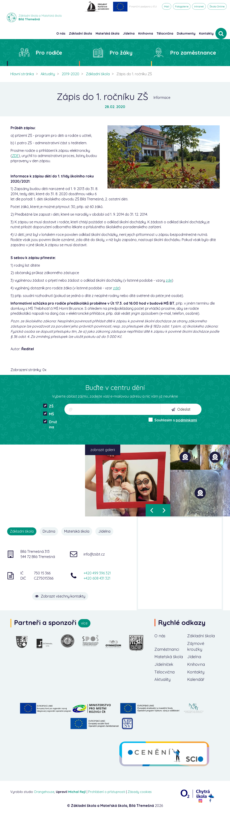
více (84, 623)
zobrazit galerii (102, 449)
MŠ (48, 414)
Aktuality (48, 74)
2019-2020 (70, 74)
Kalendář (195, 679)
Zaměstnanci (166, 649)
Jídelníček (163, 664)
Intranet (199, 6)
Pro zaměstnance (193, 52)
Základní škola (98, 74)
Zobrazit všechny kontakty (60, 596)
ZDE (15, 155)
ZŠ (48, 406)
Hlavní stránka (22, 74)
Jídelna (104, 531)
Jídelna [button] (129, 33)
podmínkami (186, 420)
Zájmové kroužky (195, 646)
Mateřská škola (76, 531)
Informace (161, 97)
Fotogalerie (181, 6)
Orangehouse (44, 792)
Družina (50, 424)
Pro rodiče (49, 52)
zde (169, 280)
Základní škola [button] (80, 33)
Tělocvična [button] (165, 33)
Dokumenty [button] (186, 33)
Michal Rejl (77, 792)
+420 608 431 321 (96, 578)
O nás (159, 635)
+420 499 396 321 (97, 573)
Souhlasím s (173, 420)
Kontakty (206, 33)
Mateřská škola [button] (107, 33)
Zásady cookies (140, 792)
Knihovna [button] (145, 33)
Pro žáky (121, 52)
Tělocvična (164, 672)
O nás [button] (60, 33)
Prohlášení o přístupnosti (106, 792)
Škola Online (217, 6)
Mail (166, 6)
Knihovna (196, 664)
